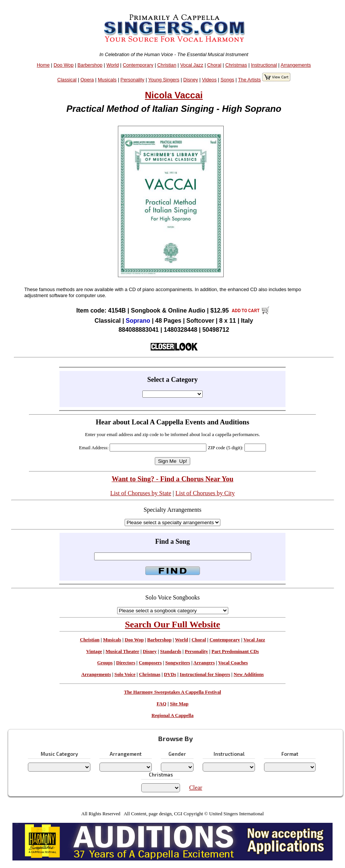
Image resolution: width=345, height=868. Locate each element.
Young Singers (163, 79)
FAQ (161, 703)
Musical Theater (122, 651)
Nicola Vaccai (174, 95)
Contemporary (138, 65)
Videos (209, 79)
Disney (190, 79)
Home (43, 65)
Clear (195, 787)
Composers (150, 662)
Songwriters (177, 662)
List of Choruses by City (205, 493)
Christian (167, 65)
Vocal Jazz (191, 65)
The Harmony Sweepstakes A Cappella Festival (172, 692)
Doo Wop (63, 65)
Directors (125, 662)
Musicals (107, 79)
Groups (105, 662)
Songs (227, 79)
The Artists (249, 79)
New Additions (249, 674)
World (112, 65)
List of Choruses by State (140, 493)
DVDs (170, 674)
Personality (132, 79)
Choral (214, 65)
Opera (87, 79)
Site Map (179, 703)
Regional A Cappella (172, 715)
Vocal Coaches (233, 662)
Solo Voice (125, 674)
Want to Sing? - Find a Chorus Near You (172, 479)
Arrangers (204, 662)
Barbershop (90, 65)
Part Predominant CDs (235, 651)
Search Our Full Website (172, 624)
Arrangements (296, 65)
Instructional (264, 65)
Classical (66, 79)
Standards (170, 651)
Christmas (236, 65)
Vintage (94, 651)
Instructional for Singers (205, 674)
